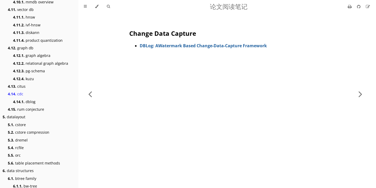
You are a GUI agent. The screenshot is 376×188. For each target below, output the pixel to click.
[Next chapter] (360, 94)
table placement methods (34, 163)
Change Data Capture (162, 33)
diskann (26, 32)
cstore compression (28, 132)
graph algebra (31, 55)
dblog (24, 101)
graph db (20, 47)
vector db (21, 9)
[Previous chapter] (90, 94)
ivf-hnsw (26, 24)
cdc (15, 93)
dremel (18, 140)
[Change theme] (97, 6)
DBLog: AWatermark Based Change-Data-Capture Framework (203, 46)
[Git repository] (359, 6)
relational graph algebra (40, 63)
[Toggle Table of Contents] (85, 6)
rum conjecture (26, 109)
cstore (17, 124)
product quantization (38, 40)
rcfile (16, 147)
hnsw (24, 17)
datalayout (14, 116)
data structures (18, 170)
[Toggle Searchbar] (108, 6)
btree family (22, 178)
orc (14, 155)
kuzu (23, 78)
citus (17, 86)
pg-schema (29, 70)
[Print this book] (350, 6)
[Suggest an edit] (368, 6)
